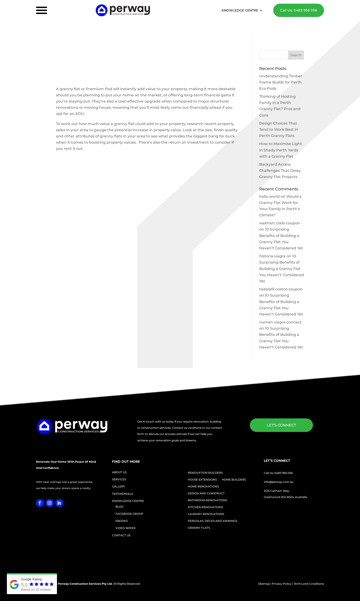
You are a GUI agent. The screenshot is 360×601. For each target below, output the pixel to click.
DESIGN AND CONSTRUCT (206, 493)
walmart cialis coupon (279, 223)
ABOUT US (119, 472)
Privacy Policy (281, 583)
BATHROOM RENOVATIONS (207, 500)
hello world (269, 196)
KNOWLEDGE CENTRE (240, 10)
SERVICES (119, 479)
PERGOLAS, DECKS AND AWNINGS (212, 521)
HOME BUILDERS (234, 479)
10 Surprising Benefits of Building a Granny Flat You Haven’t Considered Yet (281, 268)
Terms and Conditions (309, 583)
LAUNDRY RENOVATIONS (206, 514)
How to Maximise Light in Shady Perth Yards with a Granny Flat (280, 150)
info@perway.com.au (278, 482)
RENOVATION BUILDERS (205, 472)
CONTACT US (121, 535)
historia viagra (272, 256)
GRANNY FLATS (199, 527)
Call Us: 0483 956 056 (298, 10)
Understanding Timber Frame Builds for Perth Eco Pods (280, 82)
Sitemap (264, 583)
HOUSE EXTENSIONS (202, 479)
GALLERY (118, 486)
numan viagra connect (280, 322)
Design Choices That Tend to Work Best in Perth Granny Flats (278, 129)
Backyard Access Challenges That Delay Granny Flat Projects (280, 170)
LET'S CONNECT (281, 425)
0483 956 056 (283, 473)
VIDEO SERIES (125, 528)
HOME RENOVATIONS (203, 486)
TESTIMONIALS (122, 493)
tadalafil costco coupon (281, 289)
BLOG (119, 506)
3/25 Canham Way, (277, 490)
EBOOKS (121, 521)
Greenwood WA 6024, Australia (285, 497)
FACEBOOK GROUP (129, 513)
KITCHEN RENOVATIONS (205, 507)
